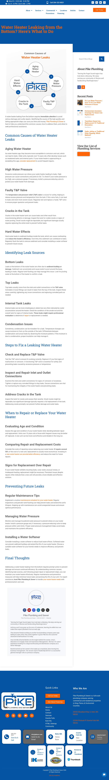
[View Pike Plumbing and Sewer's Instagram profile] (34, 610)
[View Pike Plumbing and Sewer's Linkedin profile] (38, 610)
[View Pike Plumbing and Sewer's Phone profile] (47, 610)
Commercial (51, 10)
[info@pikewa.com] (27, 736)
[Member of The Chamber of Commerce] (32, 752)
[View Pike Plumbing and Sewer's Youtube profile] (29, 610)
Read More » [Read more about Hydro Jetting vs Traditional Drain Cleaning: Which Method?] (88, 137)
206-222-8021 (41, 618)
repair (27, 316)
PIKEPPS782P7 (101, 735)
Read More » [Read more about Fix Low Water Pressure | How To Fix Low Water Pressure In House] (88, 107)
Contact (81, 10)
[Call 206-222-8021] (47, 2)
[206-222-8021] (6, 736)
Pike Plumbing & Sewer (54, 122)
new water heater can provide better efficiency (23, 454)
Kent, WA (58, 734)
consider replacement (27, 161)
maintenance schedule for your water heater (36, 500)
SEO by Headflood (54, 775)
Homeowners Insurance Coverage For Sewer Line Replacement (93, 113)
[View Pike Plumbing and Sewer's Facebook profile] (24, 610)
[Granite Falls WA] (71, 736)
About (29, 10)
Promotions (50, 13)
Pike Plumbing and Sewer (36, 615)
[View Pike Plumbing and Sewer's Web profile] (43, 610)
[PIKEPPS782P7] (92, 736)
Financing (60, 13)
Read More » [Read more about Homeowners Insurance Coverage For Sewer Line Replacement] (88, 117)
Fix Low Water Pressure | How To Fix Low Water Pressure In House (93, 102)
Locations (63, 10)
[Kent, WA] (50, 736)
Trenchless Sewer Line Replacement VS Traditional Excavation (94, 123)
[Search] (101, 59)
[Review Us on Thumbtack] (69, 752)
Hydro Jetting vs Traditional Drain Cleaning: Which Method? (94, 133)
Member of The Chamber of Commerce (59, 752)
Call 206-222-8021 (57, 3)
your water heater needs (52, 579)
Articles (73, 10)
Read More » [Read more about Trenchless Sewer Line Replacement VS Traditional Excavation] (88, 127)
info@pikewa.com (36, 734)
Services (39, 10)
